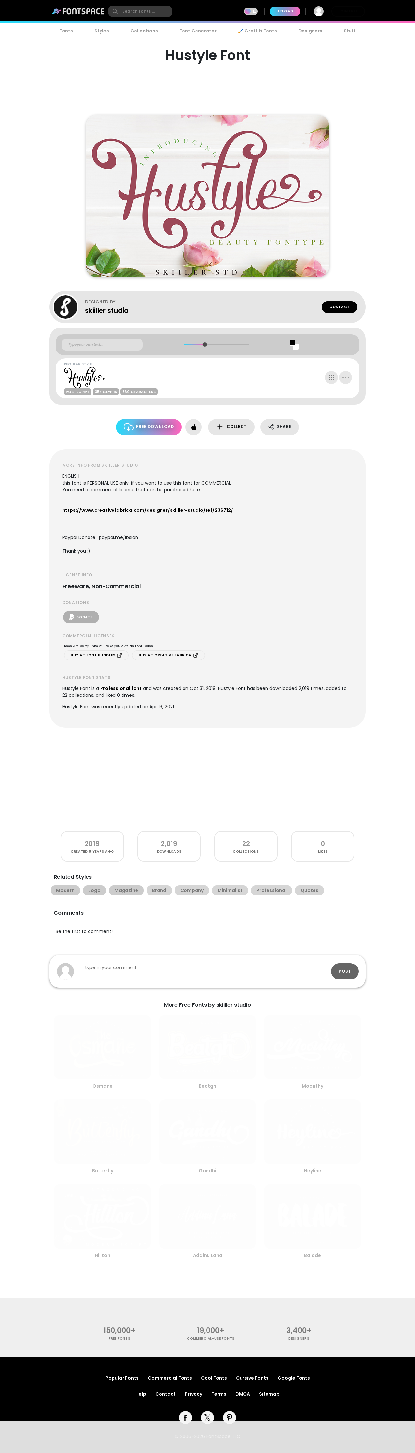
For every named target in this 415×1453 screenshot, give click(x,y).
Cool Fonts (214, 1378)
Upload (284, 11)
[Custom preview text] (102, 345)
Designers (310, 31)
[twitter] (207, 1417)
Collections (144, 31)
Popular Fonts (122, 1378)
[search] (140, 11)
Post (345, 971)
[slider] (204, 344)
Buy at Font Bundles (96, 655)
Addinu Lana (207, 1255)
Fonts (66, 31)
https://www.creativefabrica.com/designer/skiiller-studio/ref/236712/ (147, 510)
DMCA (242, 1394)
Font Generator (198, 31)
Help (141, 1394)
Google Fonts (294, 1378)
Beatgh (207, 1086)
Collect (231, 427)
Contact (339, 306)
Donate (80, 617)
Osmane (102, 1086)
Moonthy (312, 1086)
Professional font (121, 688)
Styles (101, 31)
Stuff (350, 31)
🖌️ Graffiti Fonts (257, 31)
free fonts (119, 1338)
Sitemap (269, 1394)
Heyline (312, 1170)
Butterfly (102, 1170)
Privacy (193, 1394)
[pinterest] (229, 1417)
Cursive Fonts (252, 1378)
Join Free (348, 11)
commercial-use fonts (211, 1338)
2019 (92, 843)
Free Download (149, 427)
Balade (312, 1255)
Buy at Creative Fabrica (168, 655)
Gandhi (207, 1170)
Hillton (102, 1255)
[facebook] (185, 1417)
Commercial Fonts (170, 1378)
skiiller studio (107, 310)
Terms (218, 1394)
